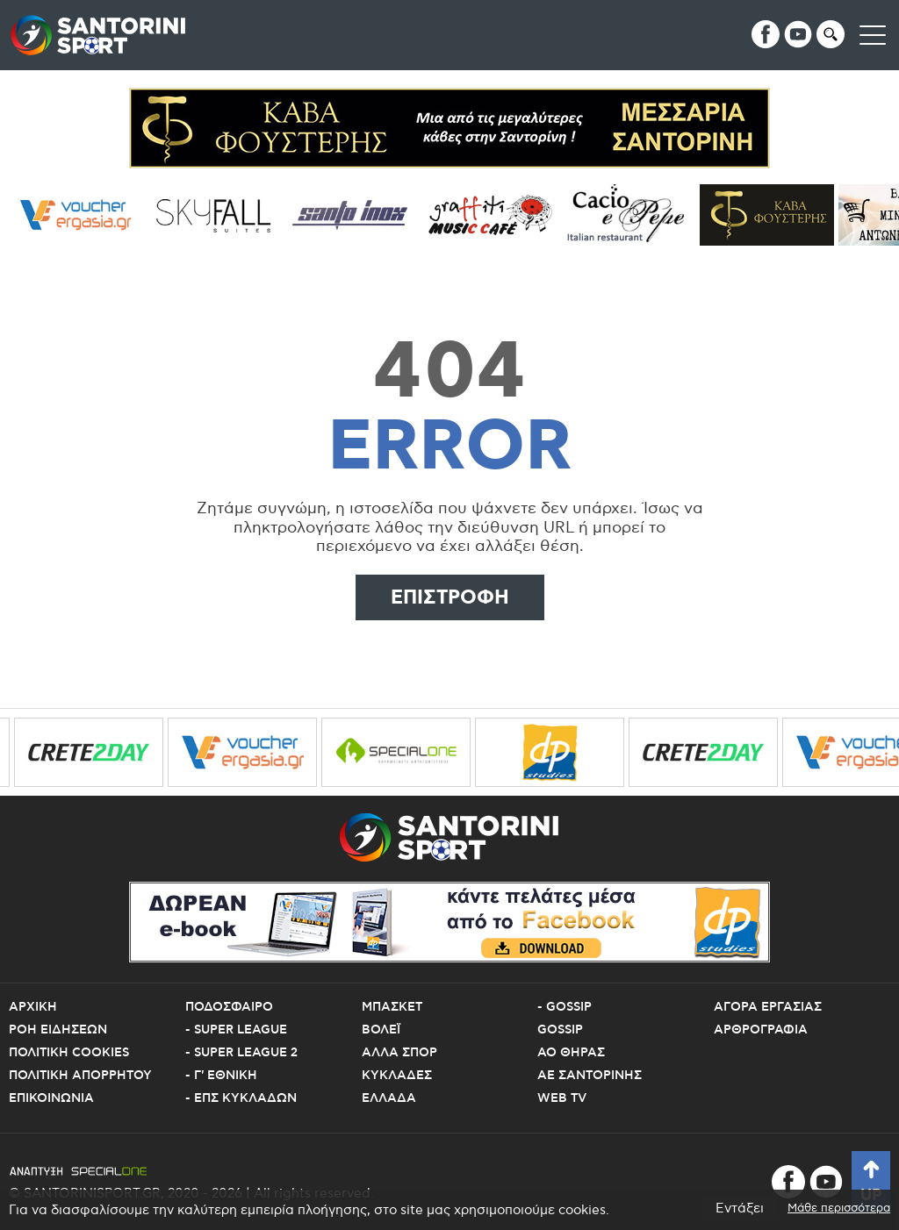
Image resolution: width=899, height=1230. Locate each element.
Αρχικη (33, 1007)
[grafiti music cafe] (496, 215)
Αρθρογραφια (761, 1030)
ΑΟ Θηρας (571, 1053)
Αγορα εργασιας (768, 1007)
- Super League (236, 1030)
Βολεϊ (381, 1030)
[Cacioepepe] (635, 215)
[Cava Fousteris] (773, 215)
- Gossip (564, 1007)
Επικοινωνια (51, 1098)
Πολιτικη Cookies (69, 1053)
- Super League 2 (241, 1053)
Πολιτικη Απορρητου (80, 1075)
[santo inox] (358, 215)
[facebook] (766, 34)
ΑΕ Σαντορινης (589, 1075)
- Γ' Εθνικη (221, 1075)
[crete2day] (96, 752)
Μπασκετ (392, 1007)
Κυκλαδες (397, 1075)
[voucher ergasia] (81, 215)
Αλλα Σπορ (399, 1053)
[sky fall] (219, 215)
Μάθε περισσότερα (839, 1208)
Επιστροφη (450, 597)
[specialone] (403, 752)
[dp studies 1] (557, 752)
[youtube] (798, 34)
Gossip (560, 1030)
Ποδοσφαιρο (229, 1007)
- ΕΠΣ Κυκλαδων (241, 1098)
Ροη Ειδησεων (58, 1030)
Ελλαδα (389, 1098)
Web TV (561, 1098)
